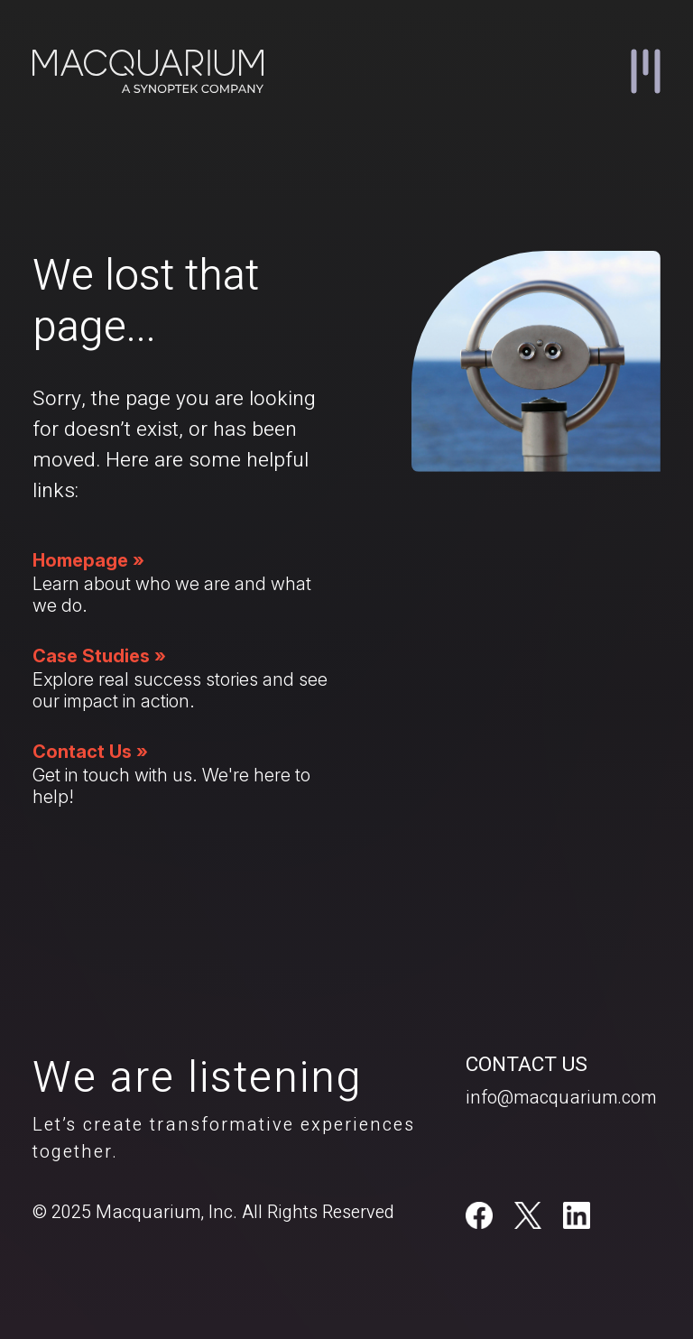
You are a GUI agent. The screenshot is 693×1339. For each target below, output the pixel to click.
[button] (646, 71)
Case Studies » (99, 656)
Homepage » (88, 560)
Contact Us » (90, 751)
